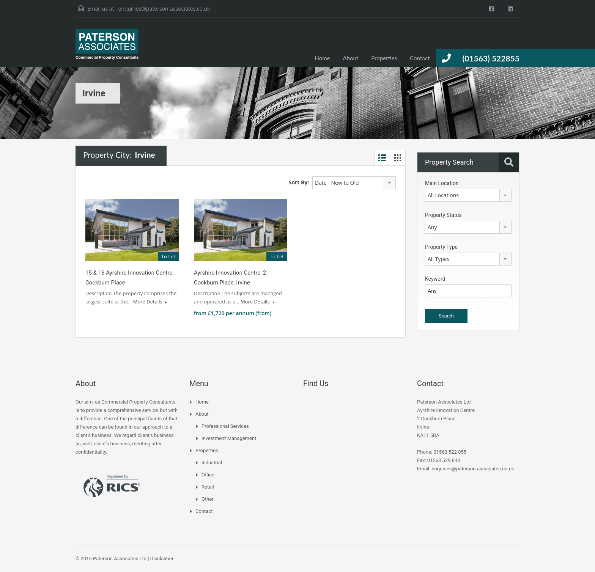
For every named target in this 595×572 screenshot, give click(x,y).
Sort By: (299, 182)
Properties (384, 58)
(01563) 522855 (490, 58)
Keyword (435, 279)
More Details (150, 301)
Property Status (443, 215)
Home (322, 58)
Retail (207, 487)
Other (207, 499)
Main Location (442, 183)
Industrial (211, 462)
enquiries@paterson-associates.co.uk (164, 8)
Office (207, 475)
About (351, 58)
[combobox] (354, 182)
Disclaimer (161, 558)
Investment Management (228, 438)
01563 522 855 (449, 452)
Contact (420, 58)
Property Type (441, 247)
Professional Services (225, 426)
